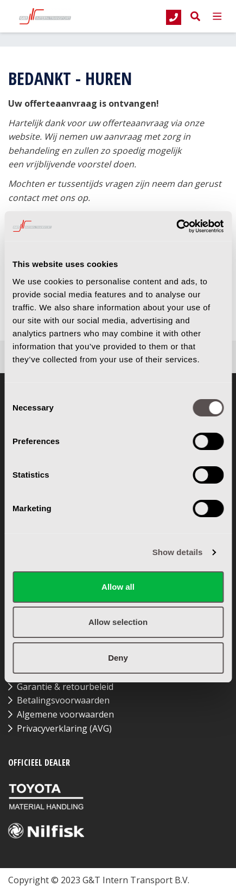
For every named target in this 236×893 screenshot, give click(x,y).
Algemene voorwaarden (65, 714)
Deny (118, 657)
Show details (177, 552)
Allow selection (118, 622)
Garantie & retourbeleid (65, 687)
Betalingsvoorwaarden (63, 700)
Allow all (118, 586)
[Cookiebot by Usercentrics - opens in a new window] (176, 226)
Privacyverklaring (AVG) (64, 728)
